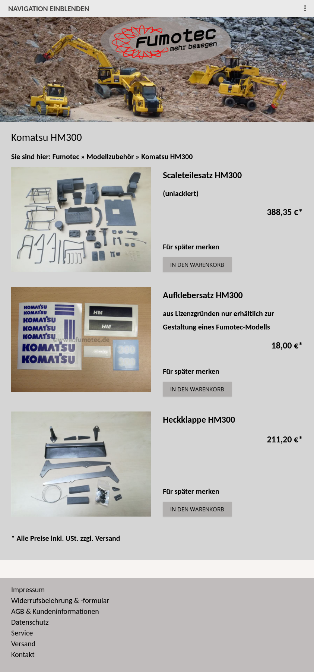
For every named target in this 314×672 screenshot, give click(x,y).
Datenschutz (30, 622)
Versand (107, 538)
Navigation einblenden (48, 8)
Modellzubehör (110, 156)
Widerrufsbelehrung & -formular (60, 600)
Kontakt (23, 654)
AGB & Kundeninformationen (55, 611)
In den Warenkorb (197, 264)
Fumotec (66, 156)
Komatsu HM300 (167, 156)
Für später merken (191, 246)
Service (22, 632)
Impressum (28, 589)
